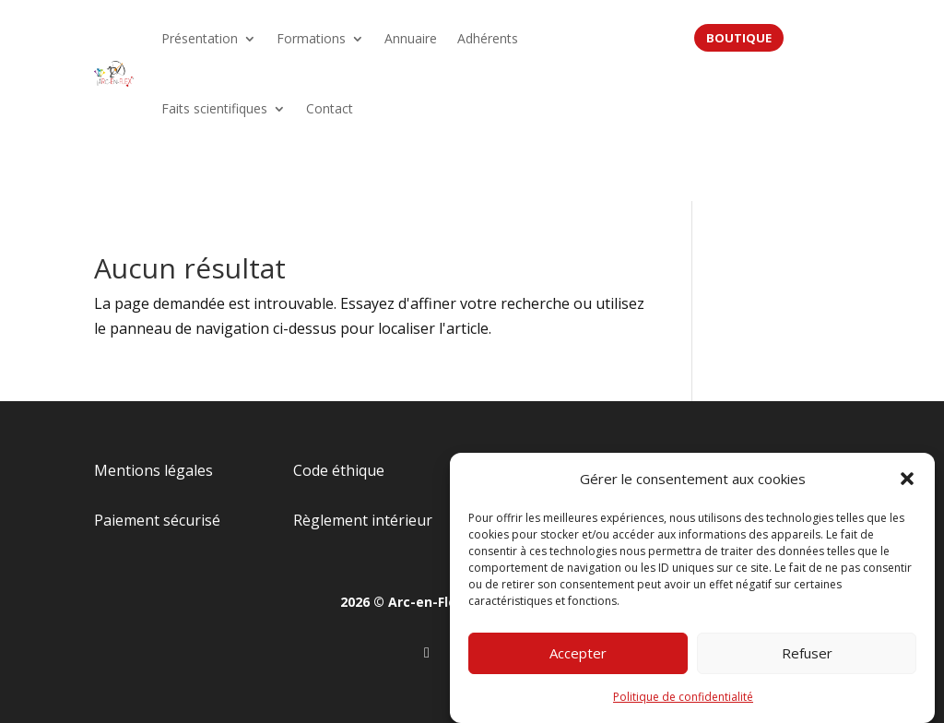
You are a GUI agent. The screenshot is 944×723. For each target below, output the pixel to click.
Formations (311, 38)
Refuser (807, 656)
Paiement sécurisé (157, 520)
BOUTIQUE (739, 38)
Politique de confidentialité (683, 700)
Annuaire (410, 38)
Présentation (199, 38)
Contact (329, 108)
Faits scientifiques (214, 108)
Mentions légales (153, 470)
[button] (907, 482)
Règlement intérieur (362, 520)
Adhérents (487, 38)
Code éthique (338, 470)
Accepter (578, 656)
